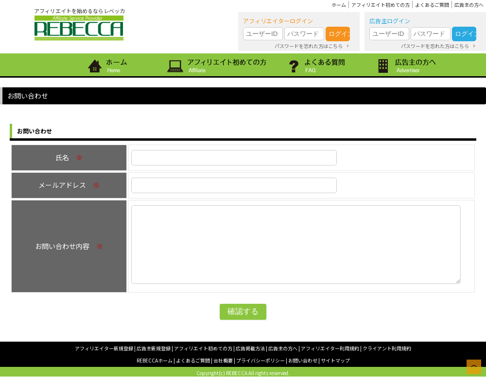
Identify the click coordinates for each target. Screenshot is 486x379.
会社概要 (223, 360)
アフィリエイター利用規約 (330, 348)
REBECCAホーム (155, 360)
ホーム (338, 4)
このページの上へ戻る (474, 367)
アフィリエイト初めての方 (380, 4)
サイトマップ (335, 360)
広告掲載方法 (250, 348)
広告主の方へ (469, 4)
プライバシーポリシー (260, 360)
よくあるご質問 (432, 4)
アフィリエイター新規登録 (104, 348)
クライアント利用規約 (387, 348)
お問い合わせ (302, 360)
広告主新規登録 (154, 348)
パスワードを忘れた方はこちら (309, 45)
